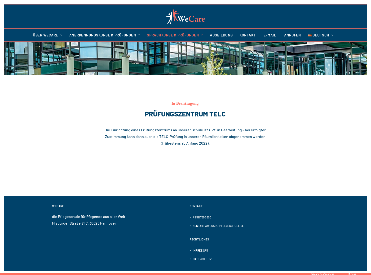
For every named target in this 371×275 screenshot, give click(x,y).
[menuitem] (49, 35)
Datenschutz (202, 259)
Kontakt (247, 35)
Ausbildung (221, 35)
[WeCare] (185, 16)
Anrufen (292, 35)
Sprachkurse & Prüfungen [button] (175, 35)
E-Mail (269, 35)
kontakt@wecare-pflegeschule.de (218, 225)
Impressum (200, 250)
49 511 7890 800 (202, 217)
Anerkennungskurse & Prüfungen (104, 35)
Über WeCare (47, 35)
